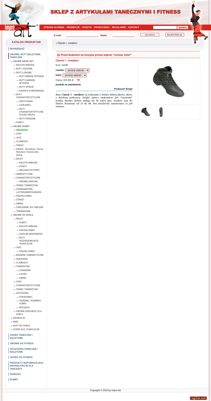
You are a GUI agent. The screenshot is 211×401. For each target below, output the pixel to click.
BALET (19, 159)
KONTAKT (133, 27)
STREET (20, 200)
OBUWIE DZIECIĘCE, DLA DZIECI (29, 312)
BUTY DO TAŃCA (21, 326)
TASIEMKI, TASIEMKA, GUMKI (30, 302)
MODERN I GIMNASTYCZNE (30, 255)
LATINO (23, 274)
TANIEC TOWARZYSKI (27, 185)
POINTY (20, 122)
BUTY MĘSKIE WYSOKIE (31, 76)
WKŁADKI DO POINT (29, 170)
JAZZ (18, 138)
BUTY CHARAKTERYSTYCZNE (28, 96)
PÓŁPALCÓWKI (24, 196)
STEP (19, 134)
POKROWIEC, (26, 297)
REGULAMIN (119, 27)
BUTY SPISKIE (26, 87)
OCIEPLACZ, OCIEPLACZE (26, 329)
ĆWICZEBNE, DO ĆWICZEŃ (29, 207)
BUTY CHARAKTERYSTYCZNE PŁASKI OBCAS (31, 112)
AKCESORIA (22, 293)
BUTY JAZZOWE (24, 69)
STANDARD (25, 270)
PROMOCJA (19, 318)
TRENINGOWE (23, 211)
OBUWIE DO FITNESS (22, 343)
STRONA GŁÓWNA (54, 27)
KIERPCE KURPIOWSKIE (31, 91)
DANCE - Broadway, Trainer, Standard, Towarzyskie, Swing (30, 152)
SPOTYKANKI (26, 101)
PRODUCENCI (101, 27)
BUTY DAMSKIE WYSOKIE (27, 81)
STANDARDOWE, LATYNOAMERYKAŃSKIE (28, 190)
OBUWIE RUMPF (21, 126)
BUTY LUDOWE (24, 72)
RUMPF (14, 379)
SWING (19, 203)
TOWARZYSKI (23, 266)
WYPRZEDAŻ (17, 49)
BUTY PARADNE (27, 119)
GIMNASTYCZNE (24, 174)
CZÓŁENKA (25, 105)
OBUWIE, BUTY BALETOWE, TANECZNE (25, 55)
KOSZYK (87, 27)
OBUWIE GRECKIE (28, 181)
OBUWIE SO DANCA (23, 215)
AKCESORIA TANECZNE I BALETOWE (24, 350)
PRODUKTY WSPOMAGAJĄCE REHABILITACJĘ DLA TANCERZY (26, 366)
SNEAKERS (22, 130)
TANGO (19, 145)
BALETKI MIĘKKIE (25, 65)
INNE (15, 322)
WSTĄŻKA (24, 307)
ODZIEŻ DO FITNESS (21, 357)
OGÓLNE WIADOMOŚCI (31, 234)
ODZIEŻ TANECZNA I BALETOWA (21, 336)
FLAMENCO (22, 141)
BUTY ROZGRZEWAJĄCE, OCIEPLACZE (29, 241)
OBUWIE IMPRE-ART (23, 61)
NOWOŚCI (15, 374)
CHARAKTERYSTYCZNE (28, 178)
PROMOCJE (73, 27)
